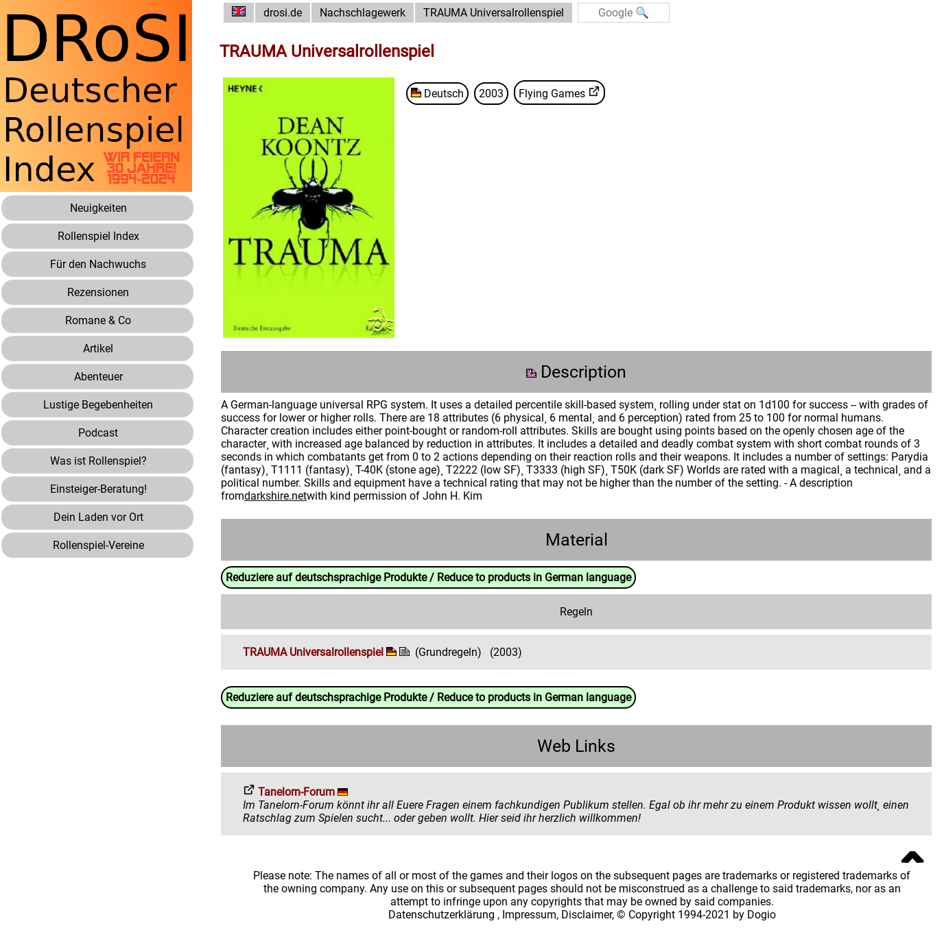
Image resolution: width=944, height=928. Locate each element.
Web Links (576, 746)
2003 (491, 93)
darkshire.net (275, 495)
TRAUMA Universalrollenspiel (493, 12)
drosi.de (282, 12)
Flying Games (559, 92)
